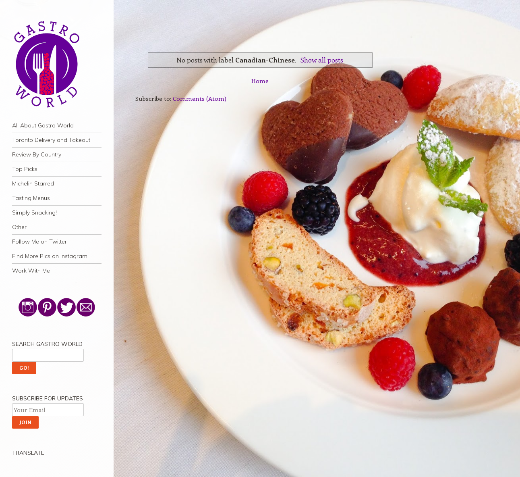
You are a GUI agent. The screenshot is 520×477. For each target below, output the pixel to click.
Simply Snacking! (34, 212)
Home (260, 81)
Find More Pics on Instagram (49, 256)
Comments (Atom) (199, 98)
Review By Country (36, 154)
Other (19, 227)
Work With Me (31, 270)
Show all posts (321, 59)
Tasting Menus (31, 198)
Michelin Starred (33, 183)
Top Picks (24, 169)
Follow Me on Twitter (39, 241)
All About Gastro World (43, 125)
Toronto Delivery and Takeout (51, 140)
